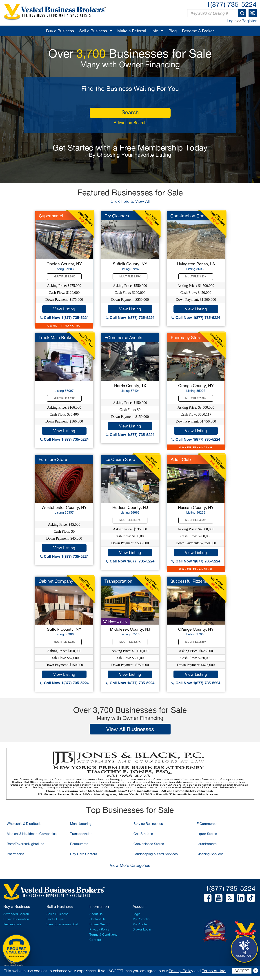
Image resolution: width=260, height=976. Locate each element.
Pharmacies (15, 854)
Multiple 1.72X (64, 641)
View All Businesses (130, 729)
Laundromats (207, 844)
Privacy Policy (99, 929)
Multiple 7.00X (196, 398)
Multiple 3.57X (130, 520)
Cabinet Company (56, 581)
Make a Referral (131, 30)
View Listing (64, 309)
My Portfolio (141, 919)
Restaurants (79, 844)
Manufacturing (80, 824)
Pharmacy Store (186, 337)
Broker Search (99, 924)
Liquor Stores (207, 834)
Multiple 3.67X (130, 641)
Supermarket (51, 215)
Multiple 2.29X (64, 276)
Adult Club (181, 459)
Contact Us (97, 919)
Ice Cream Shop (119, 459)
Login (232, 20)
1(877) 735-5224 (232, 4)
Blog (173, 30)
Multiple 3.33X (196, 276)
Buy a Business (60, 30)
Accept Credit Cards (13, 965)
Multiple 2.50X (196, 641)
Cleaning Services (210, 854)
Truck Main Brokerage (60, 337)
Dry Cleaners (116, 215)
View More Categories (130, 865)
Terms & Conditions (103, 934)
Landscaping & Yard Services (155, 854)
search (130, 112)
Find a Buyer (56, 919)
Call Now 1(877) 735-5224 (64, 317)
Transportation (118, 581)
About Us (95, 914)
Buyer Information (16, 919)
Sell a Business (93, 30)
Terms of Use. (214, 971)
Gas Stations (143, 834)
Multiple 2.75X (130, 276)
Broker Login (142, 929)
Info (154, 30)
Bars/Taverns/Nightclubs (25, 844)
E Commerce (206, 824)
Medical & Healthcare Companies (32, 834)
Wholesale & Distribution (25, 824)
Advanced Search (130, 122)
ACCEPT (241, 971)
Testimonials (12, 924)
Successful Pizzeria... (190, 581)
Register (249, 20)
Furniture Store (53, 459)
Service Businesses (148, 824)
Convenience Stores (148, 844)
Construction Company (192, 215)
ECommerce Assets (123, 337)
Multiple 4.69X (64, 398)
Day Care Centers (83, 854)
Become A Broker (198, 30)
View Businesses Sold (62, 924)
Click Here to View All (130, 201)
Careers (95, 939)
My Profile (140, 924)
